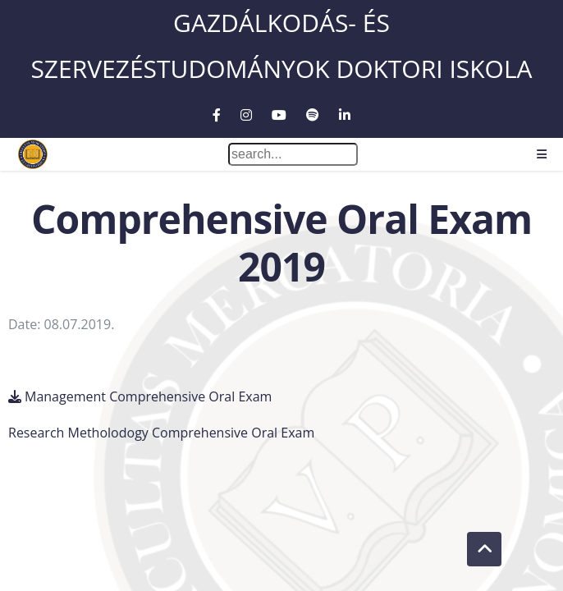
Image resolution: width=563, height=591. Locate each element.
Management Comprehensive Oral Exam (148, 396)
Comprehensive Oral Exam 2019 (281, 242)
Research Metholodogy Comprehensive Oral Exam (161, 433)
